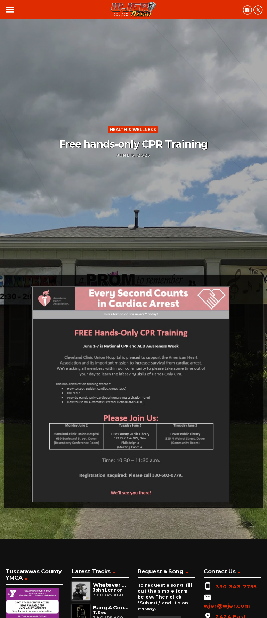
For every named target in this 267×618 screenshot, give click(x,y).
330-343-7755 (236, 586)
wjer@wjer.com (227, 605)
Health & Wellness (133, 129)
